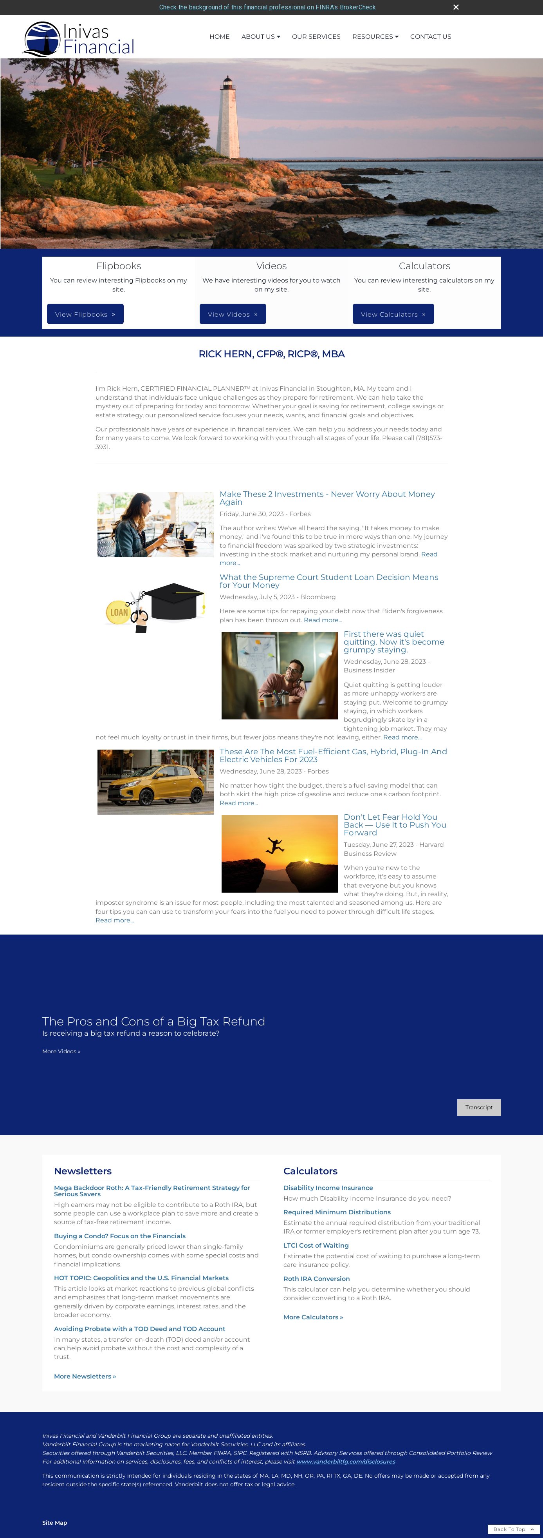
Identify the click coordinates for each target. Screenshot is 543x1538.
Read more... (323, 620)
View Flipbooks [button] (81, 314)
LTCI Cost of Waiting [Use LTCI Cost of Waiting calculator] (316, 1245)
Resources (372, 36)
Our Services (316, 36)
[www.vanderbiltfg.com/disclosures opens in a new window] (345, 1461)
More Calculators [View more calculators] (313, 1317)
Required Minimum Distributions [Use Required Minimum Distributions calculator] (337, 1212)
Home (219, 36)
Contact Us (430, 36)
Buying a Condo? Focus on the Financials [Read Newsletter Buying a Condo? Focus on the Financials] (120, 1236)
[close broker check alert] (456, 7)
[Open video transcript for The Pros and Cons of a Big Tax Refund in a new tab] (479, 1107)
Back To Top (514, 1529)
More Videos (61, 1051)
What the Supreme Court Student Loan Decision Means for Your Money (329, 581)
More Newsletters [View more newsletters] (85, 1376)
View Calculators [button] (389, 314)
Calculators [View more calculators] (310, 1171)
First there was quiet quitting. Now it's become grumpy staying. (394, 641)
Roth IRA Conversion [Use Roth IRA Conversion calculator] (316, 1279)
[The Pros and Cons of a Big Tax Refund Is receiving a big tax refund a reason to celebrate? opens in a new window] (153, 1026)
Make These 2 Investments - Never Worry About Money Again (327, 498)
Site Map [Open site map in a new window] (54, 1522)
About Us (258, 36)
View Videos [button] (229, 314)
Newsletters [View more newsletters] (83, 1171)
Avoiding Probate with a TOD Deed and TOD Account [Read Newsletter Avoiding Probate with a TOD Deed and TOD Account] (139, 1329)
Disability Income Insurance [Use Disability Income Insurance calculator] (328, 1188)
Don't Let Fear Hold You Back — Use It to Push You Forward (395, 824)
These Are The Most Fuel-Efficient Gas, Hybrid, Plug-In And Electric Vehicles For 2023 (333, 755)
